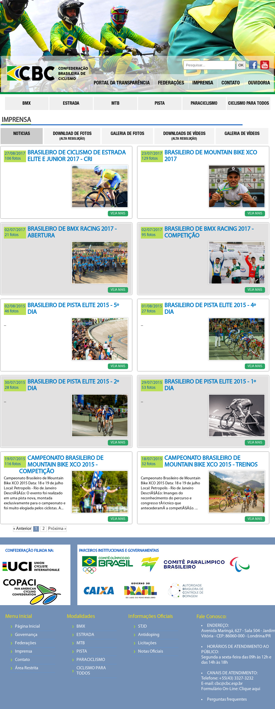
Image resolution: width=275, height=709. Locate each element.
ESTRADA (85, 635)
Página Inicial (27, 626)
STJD (142, 626)
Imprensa (23, 651)
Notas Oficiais (150, 651)
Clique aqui (249, 689)
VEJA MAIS (118, 213)
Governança (26, 635)
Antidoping (148, 635)
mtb (115, 104)
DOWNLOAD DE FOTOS (72, 136)
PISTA (82, 651)
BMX (81, 626)
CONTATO (230, 83)
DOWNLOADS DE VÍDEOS (184, 136)
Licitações (147, 643)
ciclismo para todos (248, 104)
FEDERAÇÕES (171, 83)
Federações (25, 643)
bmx (26, 104)
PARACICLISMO (91, 660)
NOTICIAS (21, 134)
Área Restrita (26, 668)
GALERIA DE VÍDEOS (242, 134)
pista (160, 104)
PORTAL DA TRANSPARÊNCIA (122, 83)
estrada (71, 104)
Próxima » (57, 529)
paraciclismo (204, 104)
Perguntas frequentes (227, 699)
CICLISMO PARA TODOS (91, 671)
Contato (22, 660)
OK (241, 65)
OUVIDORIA (259, 83)
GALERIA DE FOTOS (127, 134)
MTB (81, 643)
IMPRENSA (202, 83)
